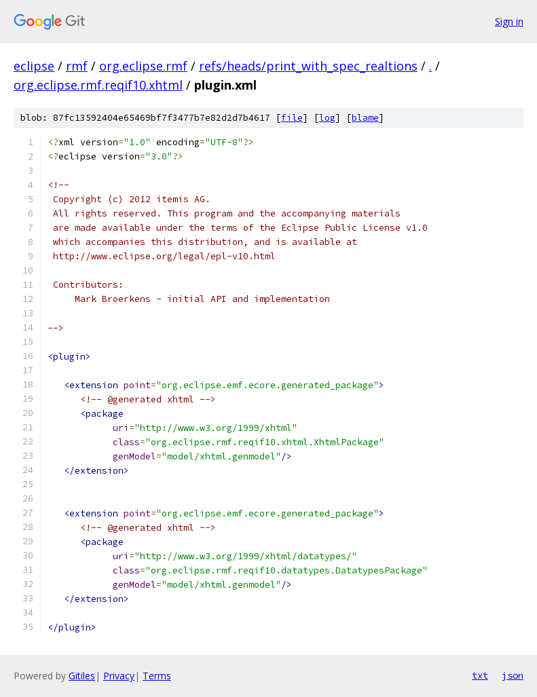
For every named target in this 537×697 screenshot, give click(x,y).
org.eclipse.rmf (143, 66)
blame (365, 118)
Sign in (509, 21)
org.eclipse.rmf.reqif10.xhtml (98, 85)
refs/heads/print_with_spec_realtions (308, 66)
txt (480, 675)
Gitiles (82, 675)
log (327, 118)
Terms (157, 675)
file (292, 118)
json (512, 675)
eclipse (34, 66)
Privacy (118, 675)
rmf (77, 66)
